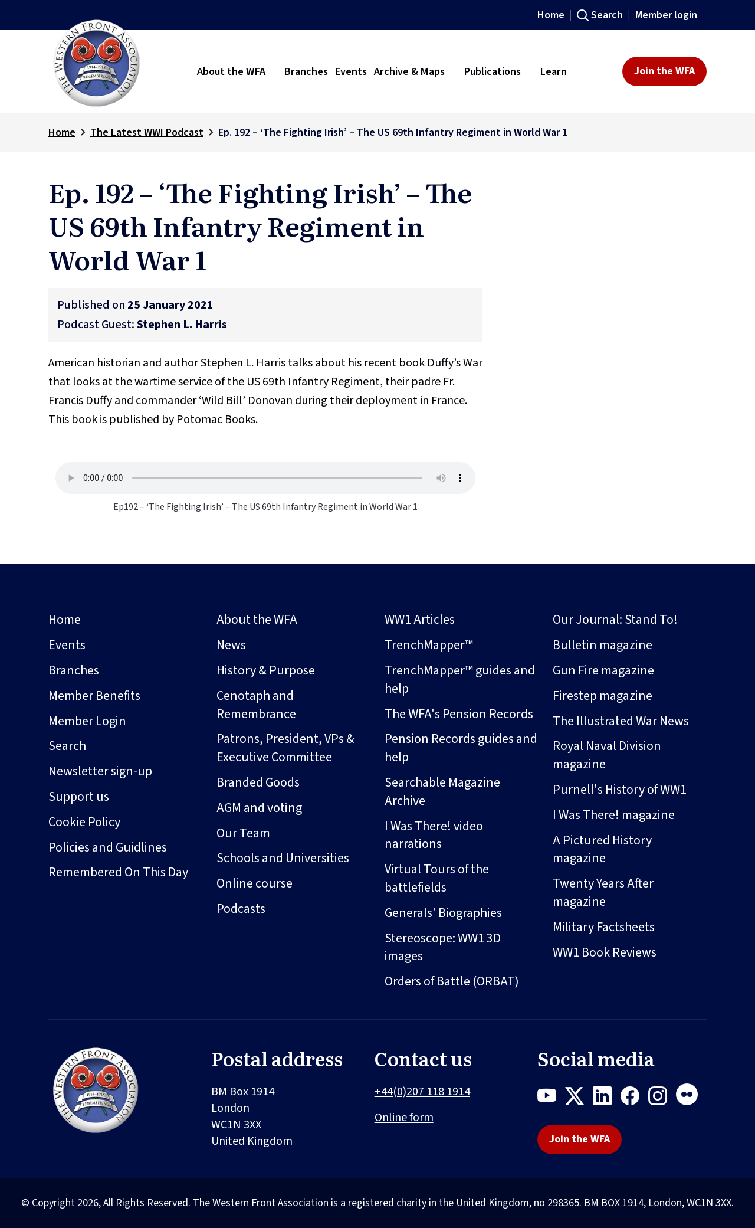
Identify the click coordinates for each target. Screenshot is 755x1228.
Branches (73, 670)
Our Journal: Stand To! (615, 619)
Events (67, 645)
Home (550, 15)
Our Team (243, 833)
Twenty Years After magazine (603, 892)
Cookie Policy (84, 822)
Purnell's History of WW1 (620, 789)
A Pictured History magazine (602, 849)
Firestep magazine (602, 695)
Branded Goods (258, 782)
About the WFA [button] (231, 71)
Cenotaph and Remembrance (256, 704)
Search (607, 15)
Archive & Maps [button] (409, 71)
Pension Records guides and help (461, 748)
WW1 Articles (420, 619)
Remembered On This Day (118, 872)
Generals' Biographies (443, 912)
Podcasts (240, 908)
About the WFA (256, 619)
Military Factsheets (604, 927)
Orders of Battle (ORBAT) (452, 981)
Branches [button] (306, 71)
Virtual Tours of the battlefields (437, 878)
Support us (78, 796)
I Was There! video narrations (434, 835)
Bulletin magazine (602, 645)
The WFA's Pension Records (459, 714)
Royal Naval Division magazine (607, 755)
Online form (404, 1117)
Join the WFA (664, 71)
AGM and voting (259, 807)
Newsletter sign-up (100, 771)
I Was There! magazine (614, 814)
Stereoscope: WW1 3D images (443, 947)
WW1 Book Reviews (604, 952)
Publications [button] (492, 71)
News (231, 645)
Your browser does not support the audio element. (265, 478)
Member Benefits (94, 695)
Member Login (87, 721)
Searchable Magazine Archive (442, 791)
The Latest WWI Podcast (146, 132)
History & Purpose (265, 670)
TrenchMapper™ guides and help (460, 679)
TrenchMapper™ (429, 645)
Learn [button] (553, 71)
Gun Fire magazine (603, 670)
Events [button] (351, 71)
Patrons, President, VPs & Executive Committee (285, 748)
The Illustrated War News (621, 721)
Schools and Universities (282, 858)
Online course (254, 883)
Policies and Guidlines (107, 847)
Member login (666, 15)
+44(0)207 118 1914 (422, 1091)
